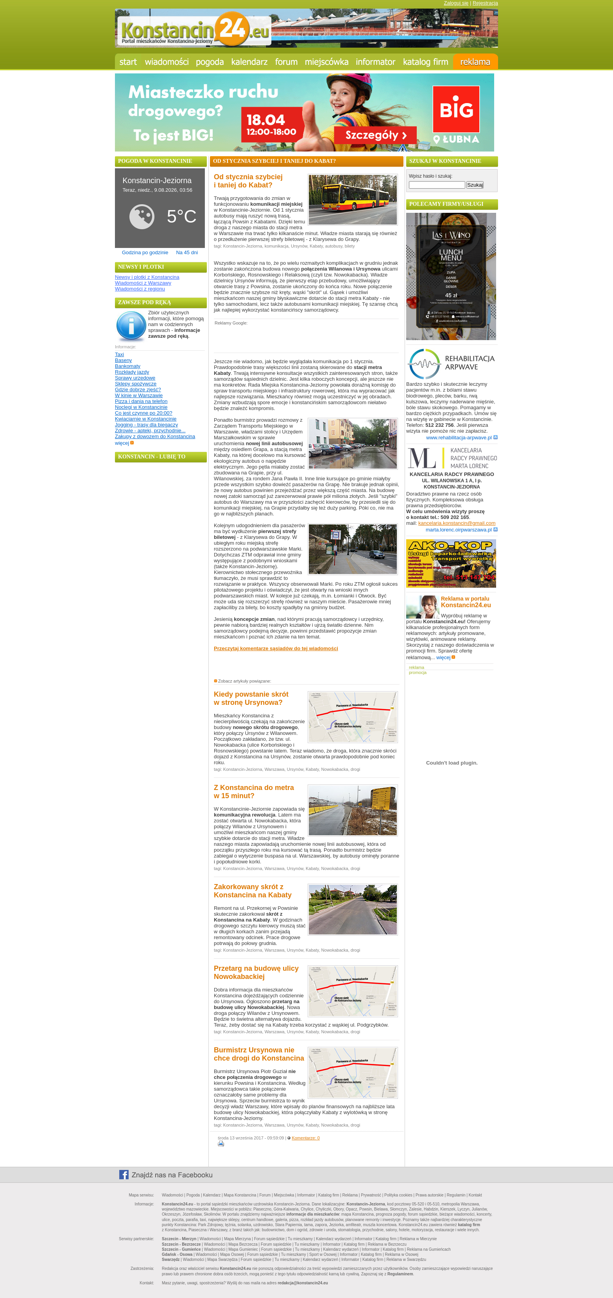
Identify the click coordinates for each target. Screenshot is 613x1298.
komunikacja (277, 246)
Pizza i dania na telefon (141, 401)
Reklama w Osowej (401, 1254)
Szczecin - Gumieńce (181, 1249)
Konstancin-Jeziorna (242, 246)
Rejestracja (485, 3)
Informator (306, 1195)
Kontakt (475, 1195)
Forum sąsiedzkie (269, 1239)
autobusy (333, 246)
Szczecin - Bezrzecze (181, 1244)
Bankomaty (127, 366)
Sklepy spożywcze (135, 384)
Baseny (123, 360)
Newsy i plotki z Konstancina (147, 277)
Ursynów (299, 246)
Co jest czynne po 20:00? (143, 413)
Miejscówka (284, 1195)
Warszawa (275, 769)
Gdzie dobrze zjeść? (138, 389)
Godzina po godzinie (145, 252)
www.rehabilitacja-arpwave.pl (462, 437)
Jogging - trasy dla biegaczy (146, 425)
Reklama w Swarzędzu (406, 1259)
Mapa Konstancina (240, 1195)
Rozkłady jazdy (132, 372)
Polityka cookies (398, 1195)
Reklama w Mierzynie (418, 1239)
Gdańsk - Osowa (177, 1254)
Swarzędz (171, 1259)
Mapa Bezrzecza (242, 1244)
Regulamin (456, 1195)
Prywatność (371, 1195)
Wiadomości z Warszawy (143, 283)
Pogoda (193, 1195)
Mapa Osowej (232, 1254)
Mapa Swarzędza (222, 1259)
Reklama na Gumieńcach (429, 1249)
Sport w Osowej (323, 1254)
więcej (124, 443)
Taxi (119, 354)
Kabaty (316, 246)
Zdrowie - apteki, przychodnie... (150, 430)
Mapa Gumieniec (243, 1249)
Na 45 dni (187, 252)
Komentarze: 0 (306, 1138)
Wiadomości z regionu (140, 289)
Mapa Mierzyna (237, 1239)
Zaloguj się (456, 3)
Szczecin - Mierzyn (179, 1239)
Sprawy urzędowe (135, 378)
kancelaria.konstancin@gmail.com (456, 523)
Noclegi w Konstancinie (141, 407)
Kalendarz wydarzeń (333, 1239)
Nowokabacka (334, 769)
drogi (355, 769)
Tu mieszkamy (300, 1239)
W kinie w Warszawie (139, 395)
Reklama (350, 1195)
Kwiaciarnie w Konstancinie (146, 419)
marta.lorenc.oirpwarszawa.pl (462, 530)
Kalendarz (211, 1195)
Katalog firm (328, 1195)
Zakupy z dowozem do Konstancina (155, 436)
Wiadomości (172, 1195)
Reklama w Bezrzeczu (387, 1244)
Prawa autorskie (430, 1195)
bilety (350, 246)
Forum (265, 1195)
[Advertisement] (305, 338)
